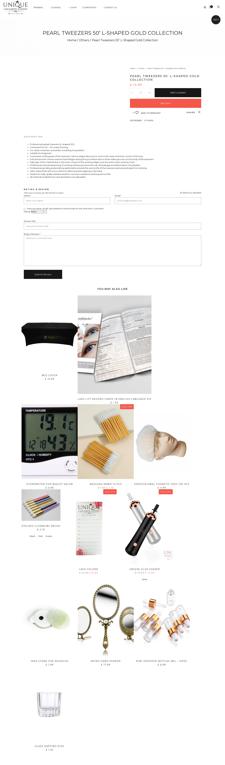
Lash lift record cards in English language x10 (114, 399)
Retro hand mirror (106, 661)
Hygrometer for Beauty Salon (49, 484)
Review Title (30, 221)
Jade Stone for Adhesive (50, 661)
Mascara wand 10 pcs (106, 484)
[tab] (33, 136)
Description (33, 136)
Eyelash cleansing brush (41, 526)
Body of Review (32, 234)
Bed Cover (50, 375)
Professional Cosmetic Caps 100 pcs (161, 484)
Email (118, 195)
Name (27, 195)
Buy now (165, 103)
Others (84, 40)
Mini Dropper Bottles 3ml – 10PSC (161, 661)
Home (71, 40)
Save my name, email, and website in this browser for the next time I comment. (65, 208)
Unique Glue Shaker (144, 569)
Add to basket (178, 92)
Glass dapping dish (49, 746)
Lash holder (88, 569)
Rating (27, 211)
